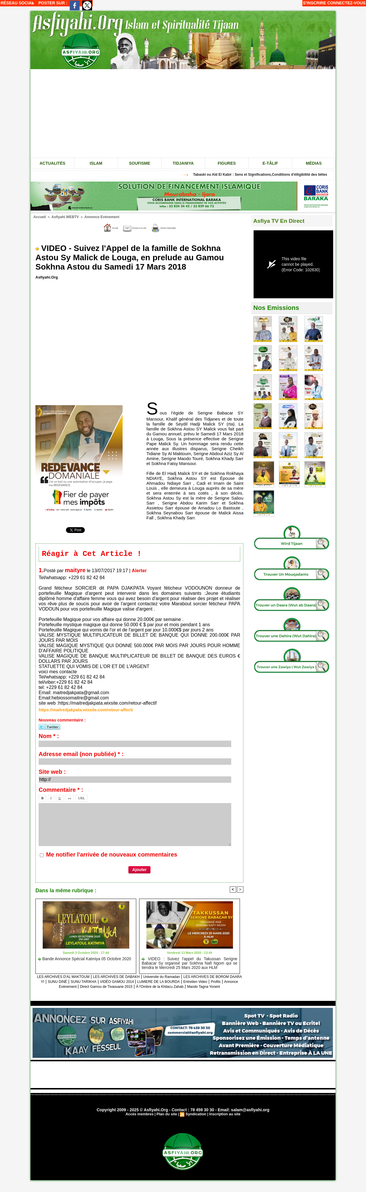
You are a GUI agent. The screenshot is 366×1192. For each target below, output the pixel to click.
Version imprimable (178, 227)
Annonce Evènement (96, 216)
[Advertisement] (183, 112)
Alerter (139, 571)
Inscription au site (223, 1120)
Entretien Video (86, 987)
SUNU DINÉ (120, 982)
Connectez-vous (346, 3)
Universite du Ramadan (198, 977)
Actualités (52, 163)
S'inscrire (314, 3)
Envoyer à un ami (128, 227)
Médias (314, 163)
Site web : (52, 773)
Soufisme (139, 163)
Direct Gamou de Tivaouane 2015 (196, 987)
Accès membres (141, 1120)
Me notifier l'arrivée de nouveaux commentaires (111, 855)
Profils (111, 987)
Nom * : (49, 737)
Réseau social (17, 3)
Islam (96, 163)
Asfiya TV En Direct (282, 220)
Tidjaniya (183, 163)
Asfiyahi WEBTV (63, 216)
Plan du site (167, 1120)
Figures (227, 163)
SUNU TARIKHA (151, 982)
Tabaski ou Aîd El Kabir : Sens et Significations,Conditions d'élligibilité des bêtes (264, 175)
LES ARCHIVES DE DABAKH (143, 977)
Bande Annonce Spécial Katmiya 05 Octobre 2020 (79, 960)
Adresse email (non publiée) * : (81, 755)
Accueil (39, 216)
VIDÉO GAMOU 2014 (192, 982)
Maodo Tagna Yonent (168, 992)
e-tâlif (270, 163)
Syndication (195, 1120)
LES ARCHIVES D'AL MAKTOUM (78, 977)
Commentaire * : (61, 791)
